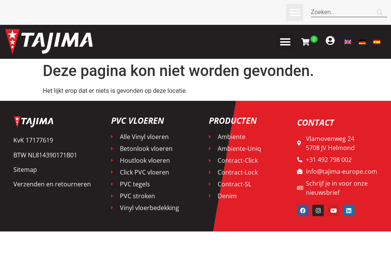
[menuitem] (348, 42)
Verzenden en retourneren (52, 184)
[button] (294, 12)
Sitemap (25, 169)
